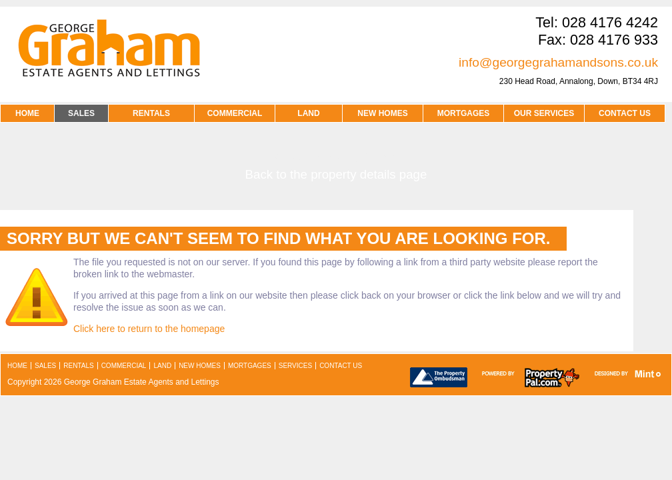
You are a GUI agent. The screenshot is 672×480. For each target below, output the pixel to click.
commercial (124, 365)
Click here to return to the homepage (149, 328)
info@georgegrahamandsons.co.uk (558, 62)
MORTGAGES (463, 113)
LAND (308, 113)
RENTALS (151, 113)
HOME (27, 113)
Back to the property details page (336, 174)
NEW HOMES (382, 113)
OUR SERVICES (544, 113)
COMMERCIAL (235, 113)
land (162, 365)
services (295, 365)
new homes (200, 365)
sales (45, 365)
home (17, 365)
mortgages (249, 365)
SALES (81, 113)
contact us (625, 113)
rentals (78, 365)
